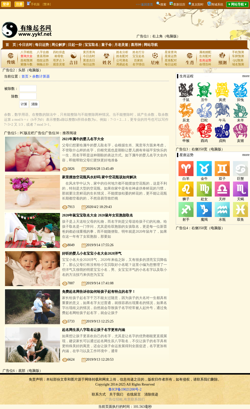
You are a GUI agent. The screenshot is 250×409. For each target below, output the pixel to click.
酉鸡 (204, 141)
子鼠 (186, 100)
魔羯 (204, 219)
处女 (204, 199)
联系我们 (138, 399)
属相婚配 (205, 52)
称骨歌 (59, 56)
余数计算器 (41, 76)
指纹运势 (43, 60)
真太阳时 (198, 4)
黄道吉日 (89, 60)
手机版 (33, 4)
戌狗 (222, 141)
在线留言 (134, 394)
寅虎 (222, 100)
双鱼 (240, 219)
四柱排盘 (59, 52)
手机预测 (238, 52)
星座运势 (171, 56)
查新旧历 (179, 4)
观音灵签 (59, 64)
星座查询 (171, 52)
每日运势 (42, 45)
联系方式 (99, 394)
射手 (186, 219)
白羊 (186, 179)
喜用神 (136, 45)
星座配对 (171, 60)
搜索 (163, 4)
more (246, 76)
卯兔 (240, 100)
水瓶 (222, 219)
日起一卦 (75, 45)
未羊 (240, 120)
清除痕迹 (151, 394)
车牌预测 (238, 56)
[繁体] (47, 4)
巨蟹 (240, 179)
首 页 (11, 45)
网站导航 (151, 45)
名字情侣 (138, 64)
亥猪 (240, 141)
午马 (222, 120)
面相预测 (26, 60)
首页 (25, 76)
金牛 (204, 179)
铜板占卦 (43, 64)
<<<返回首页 (144, 4)
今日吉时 (25, 45)
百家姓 (138, 60)
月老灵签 (121, 45)
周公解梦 (59, 45)
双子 (222, 179)
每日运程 (171, 64)
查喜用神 (43, 56)
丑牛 (204, 100)
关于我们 (116, 394)
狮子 (186, 199)
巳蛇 (204, 120)
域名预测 (238, 64)
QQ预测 (238, 60)
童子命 (106, 45)
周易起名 (122, 64)
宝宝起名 (138, 56)
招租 (119, 399)
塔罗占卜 (59, 60)
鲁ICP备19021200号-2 (124, 389)
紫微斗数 (26, 64)
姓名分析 (122, 52)
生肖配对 (205, 56)
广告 (108, 399)
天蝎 (240, 199)
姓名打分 (138, 52)
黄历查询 (89, 52)
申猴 (186, 141)
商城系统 (217, 4)
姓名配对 (122, 56)
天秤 (222, 199)
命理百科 (205, 64)
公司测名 (122, 60)
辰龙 (186, 120)
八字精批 (26, 52)
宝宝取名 (91, 45)
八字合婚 (43, 52)
